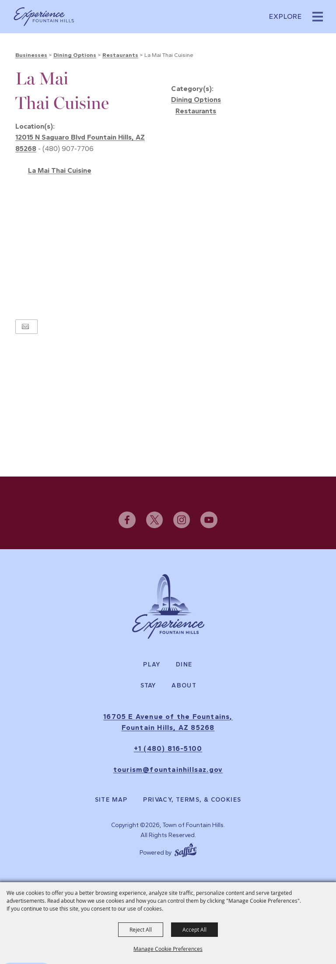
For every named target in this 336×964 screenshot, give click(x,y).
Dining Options (74, 55)
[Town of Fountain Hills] (43, 17)
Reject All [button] (141, 929)
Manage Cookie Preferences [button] (168, 948)
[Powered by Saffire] (185, 849)
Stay (148, 686)
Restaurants (120, 55)
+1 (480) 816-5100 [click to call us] (168, 748)
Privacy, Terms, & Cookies (192, 800)
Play (152, 665)
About (184, 686)
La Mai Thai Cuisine (59, 170)
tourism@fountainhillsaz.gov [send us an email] (168, 769)
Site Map (111, 800)
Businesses (31, 55)
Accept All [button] (194, 929)
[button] (317, 16)
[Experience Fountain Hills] (168, 606)
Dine (184, 665)
